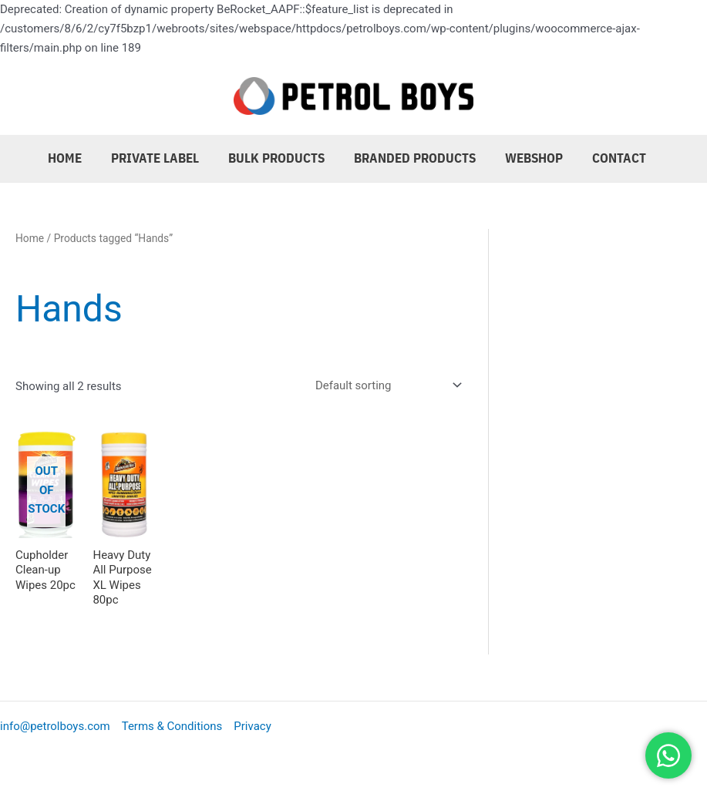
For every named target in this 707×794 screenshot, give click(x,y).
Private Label (166, 158)
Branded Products (420, 158)
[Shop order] (385, 385)
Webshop (536, 158)
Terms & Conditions (172, 726)
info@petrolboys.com (55, 726)
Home (79, 158)
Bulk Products (285, 158)
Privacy (252, 726)
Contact (618, 158)
